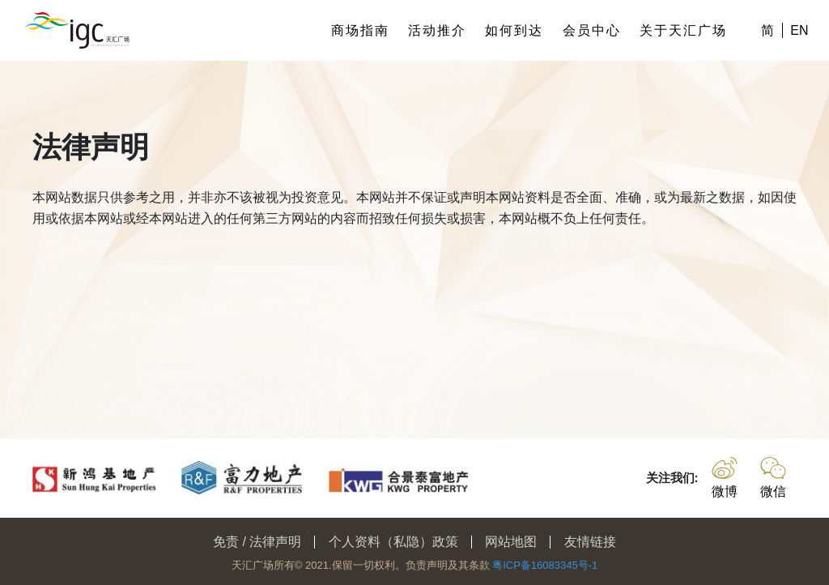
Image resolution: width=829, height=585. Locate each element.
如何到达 (514, 30)
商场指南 (360, 30)
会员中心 (592, 30)
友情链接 (590, 542)
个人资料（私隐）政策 (393, 542)
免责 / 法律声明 (257, 542)
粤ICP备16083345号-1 (544, 565)
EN (799, 30)
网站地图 (511, 542)
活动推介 (437, 30)
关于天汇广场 (683, 30)
